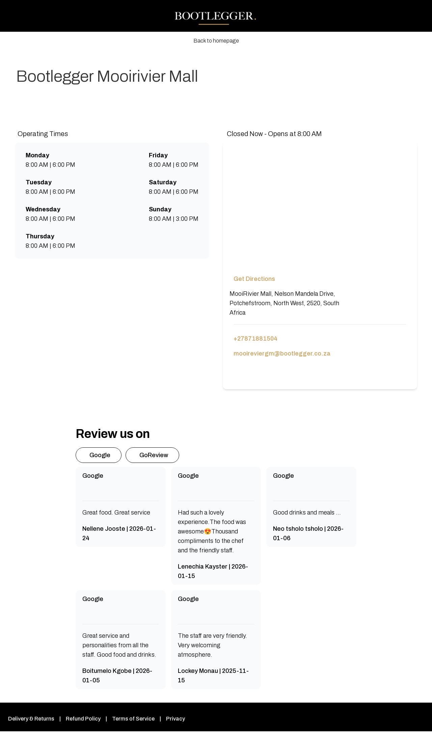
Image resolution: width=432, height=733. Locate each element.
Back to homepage (216, 41)
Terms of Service (129, 719)
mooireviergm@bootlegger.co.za (279, 353)
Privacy (170, 719)
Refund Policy (81, 719)
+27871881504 (255, 338)
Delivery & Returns (30, 719)
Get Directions (254, 279)
